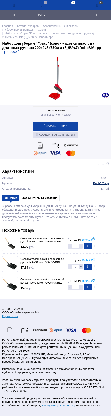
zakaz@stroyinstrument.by (58, 405)
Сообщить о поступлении (55, 134)
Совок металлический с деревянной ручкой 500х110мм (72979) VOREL (42, 240)
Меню (41, 15)
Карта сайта (10, 316)
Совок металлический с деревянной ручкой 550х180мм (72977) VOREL (42, 260)
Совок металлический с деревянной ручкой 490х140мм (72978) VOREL (42, 281)
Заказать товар (55, 126)
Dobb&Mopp (101, 183)
